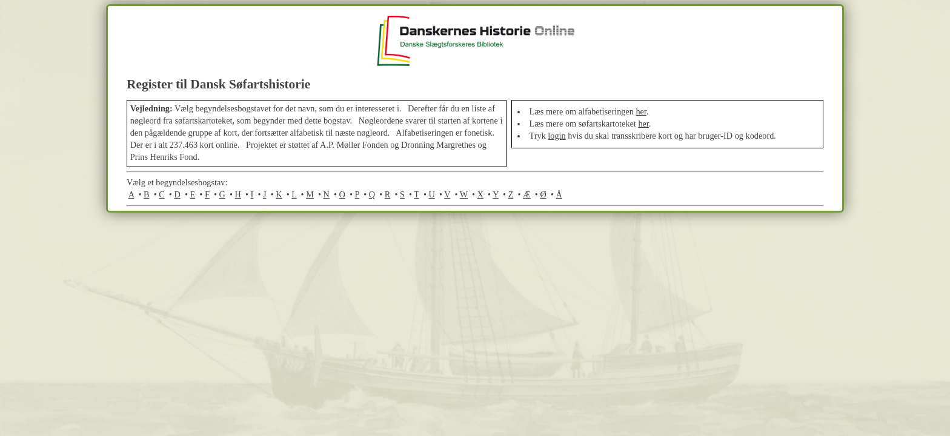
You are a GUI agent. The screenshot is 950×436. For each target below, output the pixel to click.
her (641, 111)
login (556, 135)
